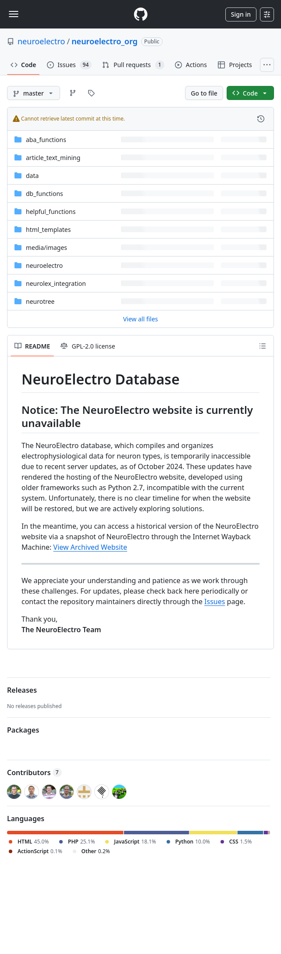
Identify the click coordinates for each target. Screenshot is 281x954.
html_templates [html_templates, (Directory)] (48, 229)
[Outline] (262, 346)
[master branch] (33, 93)
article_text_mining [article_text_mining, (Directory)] (53, 157)
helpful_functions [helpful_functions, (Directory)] (50, 211)
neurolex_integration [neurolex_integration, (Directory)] (56, 283)
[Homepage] (141, 14)
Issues (214, 601)
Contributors (34, 772)
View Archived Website (90, 547)
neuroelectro (41, 41)
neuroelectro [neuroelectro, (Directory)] (44, 265)
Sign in (241, 14)
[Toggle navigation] (13, 14)
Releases (22, 690)
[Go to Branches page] (73, 93)
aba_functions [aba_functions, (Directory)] (46, 139)
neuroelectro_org (104, 41)
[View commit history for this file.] (260, 119)
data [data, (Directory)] (32, 175)
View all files (140, 319)
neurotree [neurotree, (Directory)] (40, 301)
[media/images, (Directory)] (46, 247)
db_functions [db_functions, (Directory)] (44, 193)
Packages (23, 730)
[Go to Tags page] (91, 93)
